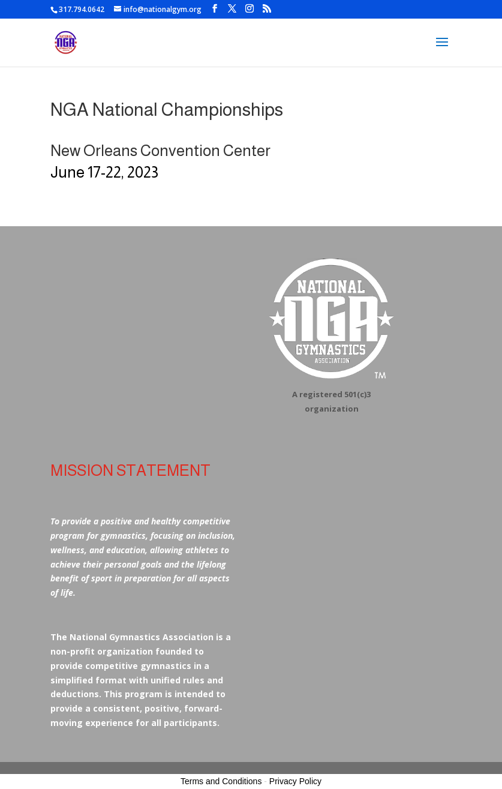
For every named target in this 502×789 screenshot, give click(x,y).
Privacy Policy (295, 781)
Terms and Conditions (221, 781)
